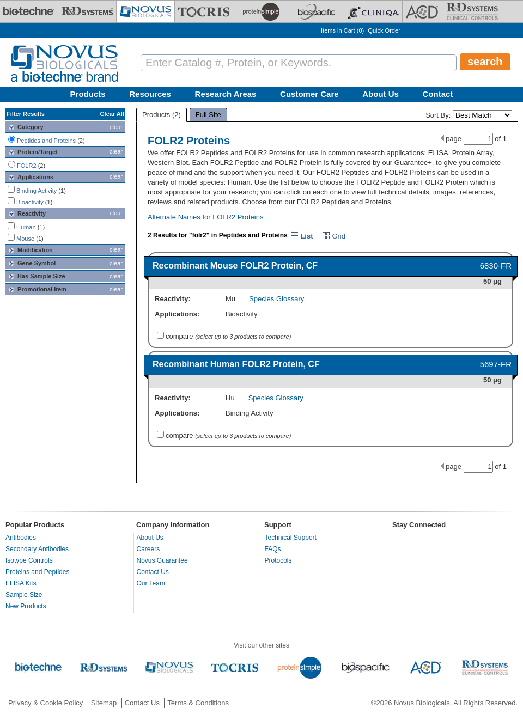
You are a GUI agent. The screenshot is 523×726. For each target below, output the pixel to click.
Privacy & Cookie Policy (45, 703)
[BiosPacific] (316, 11)
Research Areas (226, 94)
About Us (380, 94)
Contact (438, 94)
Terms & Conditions (198, 703)
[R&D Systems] (87, 11)
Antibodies (20, 537)
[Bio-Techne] (29, 11)
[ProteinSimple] (262, 11)
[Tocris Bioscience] (203, 11)
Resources (150, 94)
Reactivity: (173, 299)
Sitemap (104, 703)
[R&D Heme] (472, 11)
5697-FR (496, 364)
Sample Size (23, 595)
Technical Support (291, 537)
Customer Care (309, 94)
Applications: (177, 314)
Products (88, 94)
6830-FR (496, 265)
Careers (148, 549)
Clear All (112, 114)
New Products (25, 606)
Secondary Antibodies (37, 549)
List (301, 236)
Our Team (151, 583)
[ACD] (423, 11)
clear (116, 127)
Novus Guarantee (162, 560)
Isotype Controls (29, 560)
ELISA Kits (21, 583)
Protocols (278, 560)
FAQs (273, 549)
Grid (333, 236)
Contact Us (153, 572)
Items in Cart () (342, 30)
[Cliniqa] (372, 11)
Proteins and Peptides (37, 572)
